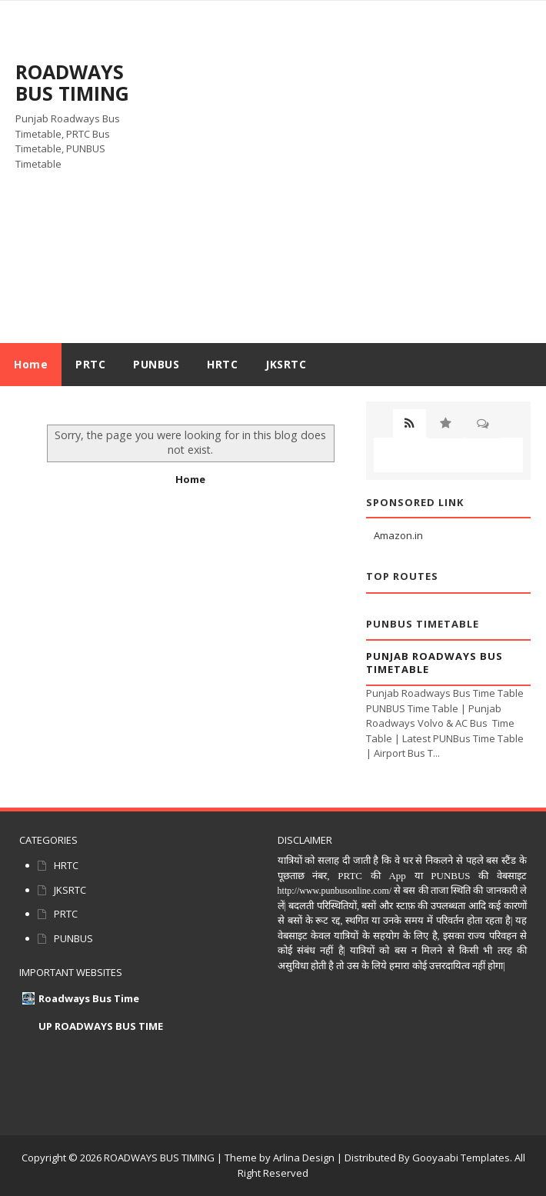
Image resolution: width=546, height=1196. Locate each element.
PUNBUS (73, 938)
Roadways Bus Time (88, 998)
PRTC (66, 914)
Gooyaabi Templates (461, 1157)
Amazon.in (398, 535)
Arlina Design (304, 1157)
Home (31, 364)
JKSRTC (70, 890)
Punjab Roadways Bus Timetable (434, 662)
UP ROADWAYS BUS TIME (100, 1026)
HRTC (66, 865)
